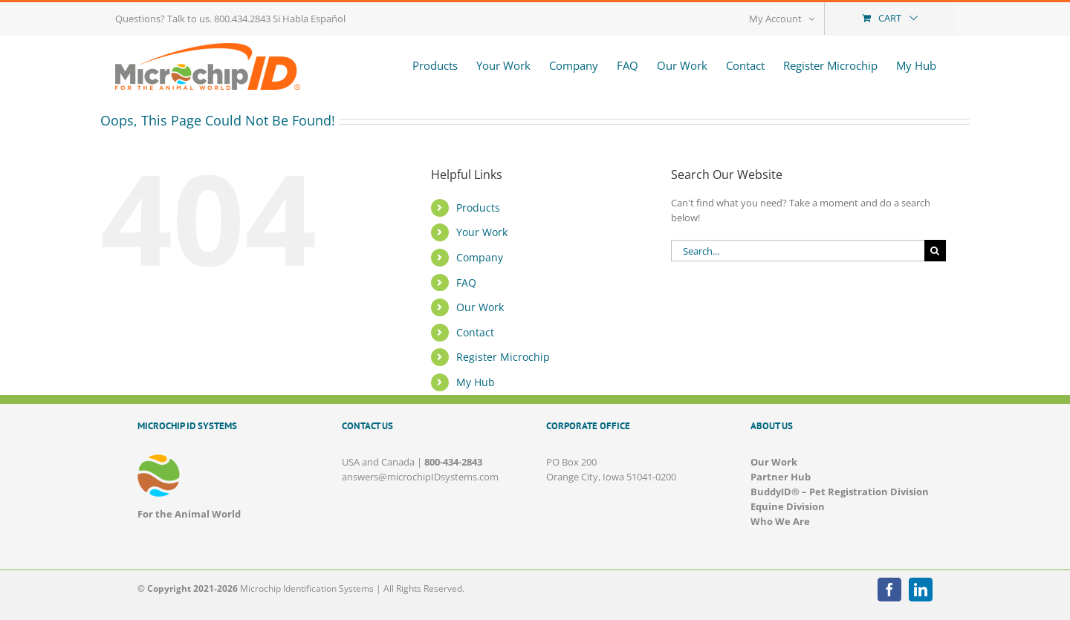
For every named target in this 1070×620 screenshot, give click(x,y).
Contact (475, 332)
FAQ (466, 282)
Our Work (480, 307)
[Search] (935, 250)
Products (478, 207)
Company (479, 257)
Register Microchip (503, 357)
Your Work (482, 232)
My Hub (475, 382)
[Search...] (797, 250)
